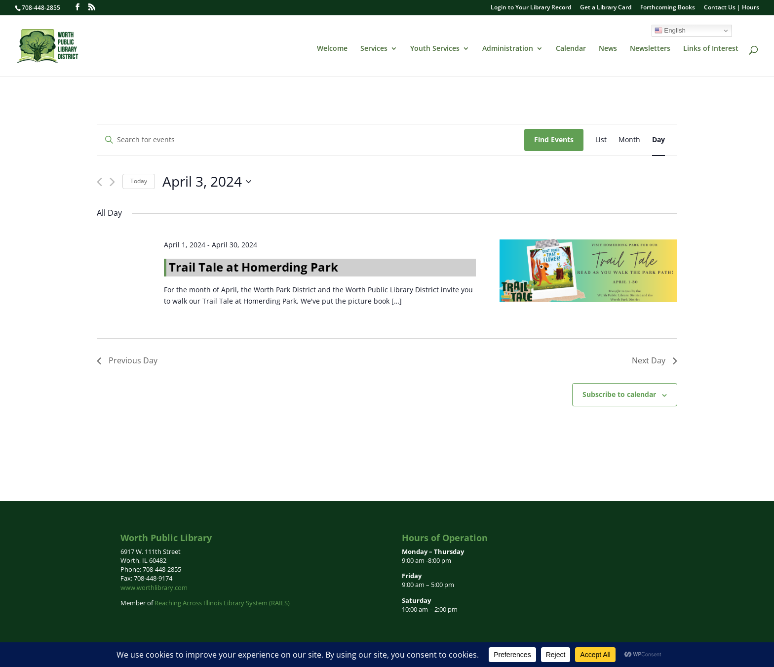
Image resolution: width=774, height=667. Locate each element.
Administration (507, 49)
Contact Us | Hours (731, 7)
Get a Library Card (605, 7)
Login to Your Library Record (531, 7)
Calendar (571, 49)
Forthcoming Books (667, 7)
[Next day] (112, 182)
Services (373, 49)
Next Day (654, 360)
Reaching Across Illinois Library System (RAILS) (222, 602)
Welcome (332, 49)
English (670, 31)
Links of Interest (710, 49)
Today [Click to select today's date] (138, 181)
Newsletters (650, 49)
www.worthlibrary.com (154, 587)
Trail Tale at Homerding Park (253, 267)
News (608, 49)
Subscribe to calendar (619, 394)
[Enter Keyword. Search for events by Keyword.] (310, 140)
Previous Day (127, 360)
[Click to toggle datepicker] (206, 182)
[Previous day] (99, 182)
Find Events (554, 139)
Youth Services (435, 49)
